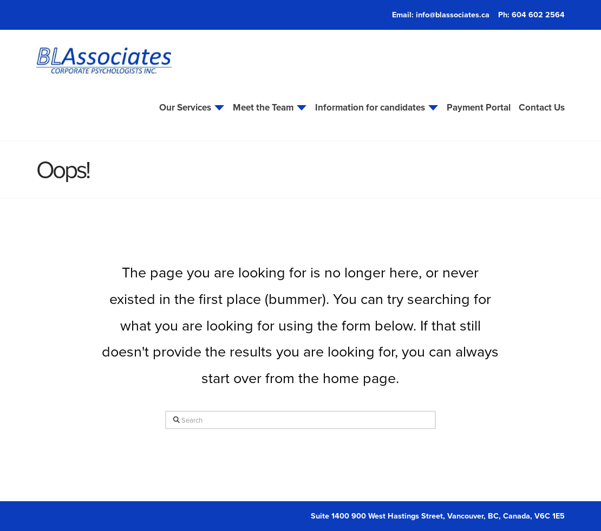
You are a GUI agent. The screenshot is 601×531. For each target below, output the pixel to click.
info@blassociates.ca (452, 15)
